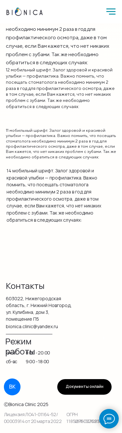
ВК (12, 386)
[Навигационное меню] (110, 11)
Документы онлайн (84, 386)
